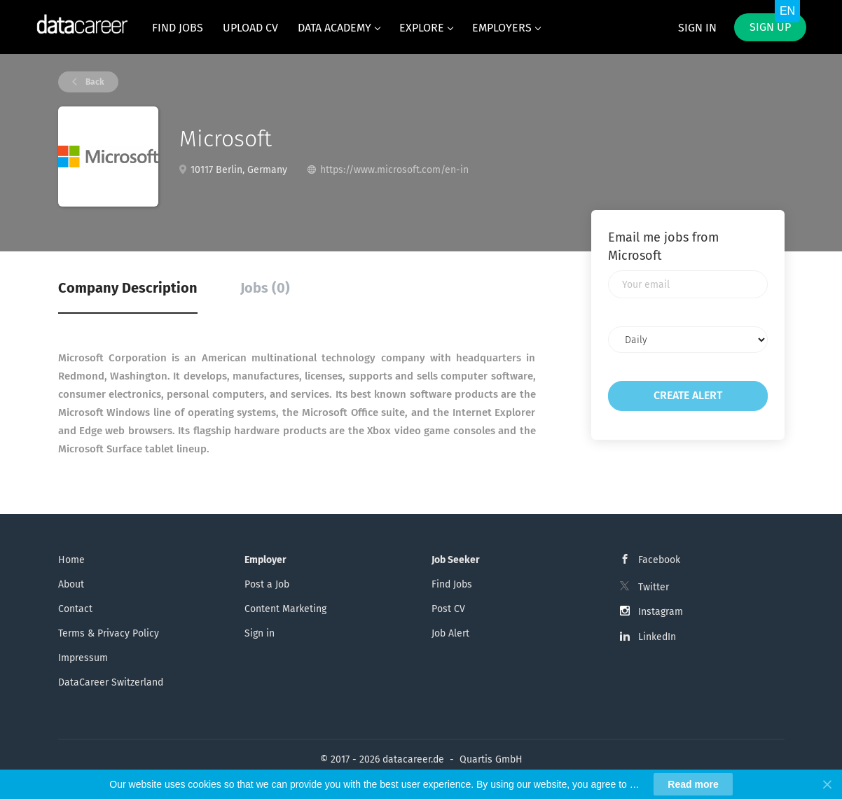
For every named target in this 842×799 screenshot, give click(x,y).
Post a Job (266, 584)
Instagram (660, 612)
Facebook (659, 560)
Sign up (770, 27)
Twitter (653, 587)
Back (93, 82)
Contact (75, 609)
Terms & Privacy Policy (108, 633)
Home (71, 560)
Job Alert (450, 633)
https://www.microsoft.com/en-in (394, 170)
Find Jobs (452, 584)
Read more (693, 784)
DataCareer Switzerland (110, 682)
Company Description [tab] (128, 287)
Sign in (697, 27)
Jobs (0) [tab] (265, 287)
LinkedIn (657, 637)
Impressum (83, 658)
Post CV (448, 609)
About (71, 584)
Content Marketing (285, 609)
